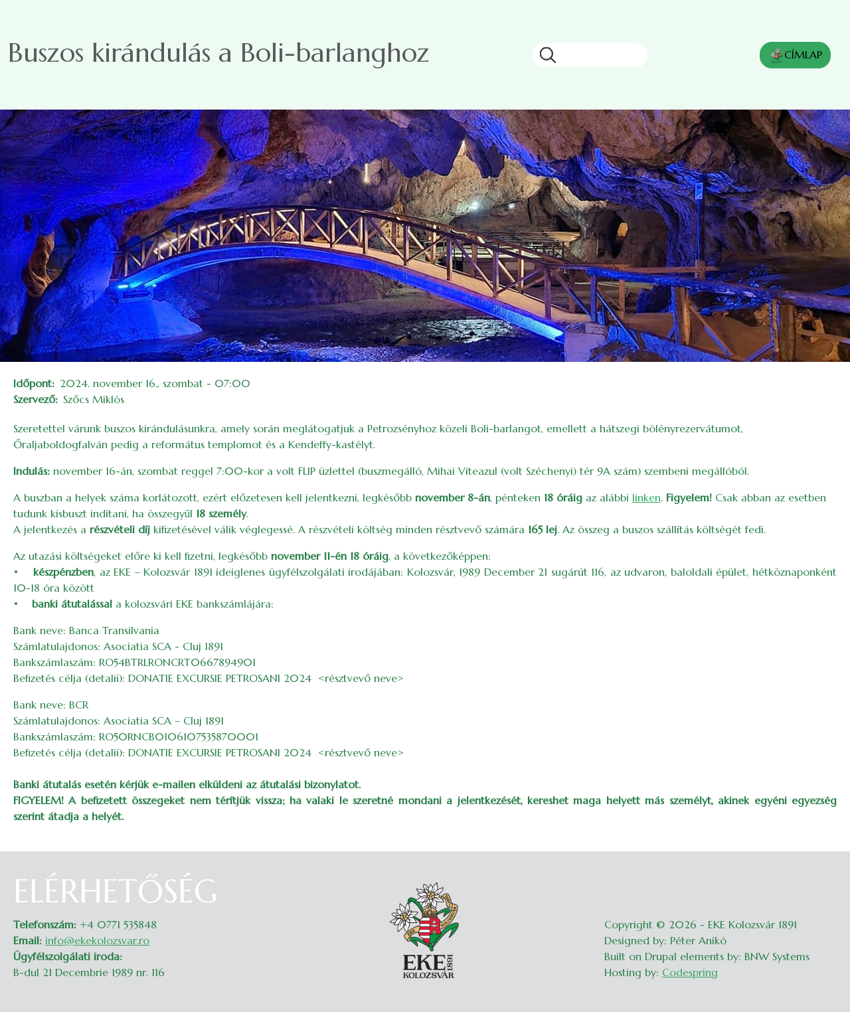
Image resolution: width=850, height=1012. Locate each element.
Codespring (690, 972)
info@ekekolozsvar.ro (97, 940)
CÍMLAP (795, 56)
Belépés (824, 880)
